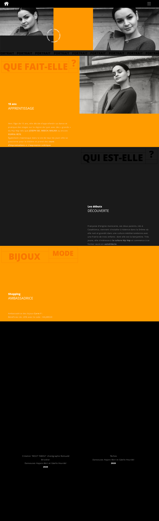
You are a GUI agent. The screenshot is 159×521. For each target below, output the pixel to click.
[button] (149, 3)
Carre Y (38, 313)
